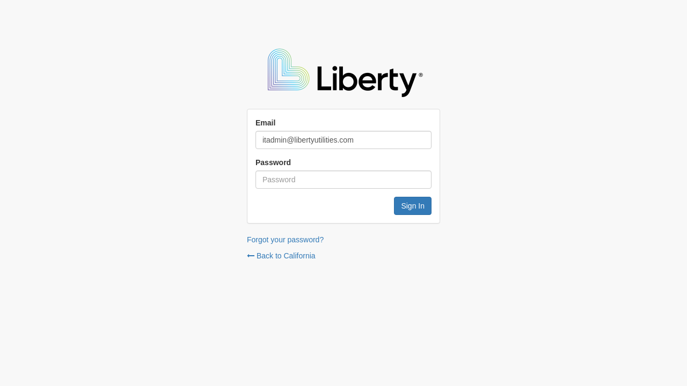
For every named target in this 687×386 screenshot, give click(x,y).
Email (265, 122)
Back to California (281, 255)
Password (273, 162)
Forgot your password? (285, 239)
